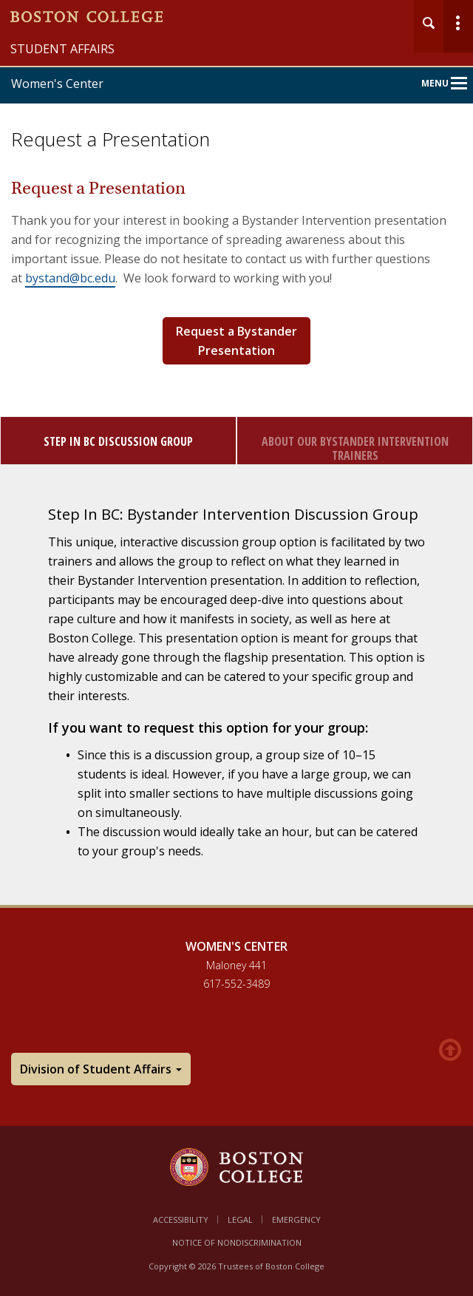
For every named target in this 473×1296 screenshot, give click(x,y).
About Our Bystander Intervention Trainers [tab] (355, 448)
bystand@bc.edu (70, 278)
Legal (240, 1219)
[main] (236, 550)
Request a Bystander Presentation (236, 341)
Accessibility (180, 1219)
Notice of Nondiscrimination (237, 1242)
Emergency (296, 1219)
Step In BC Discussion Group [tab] (118, 441)
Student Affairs (62, 49)
